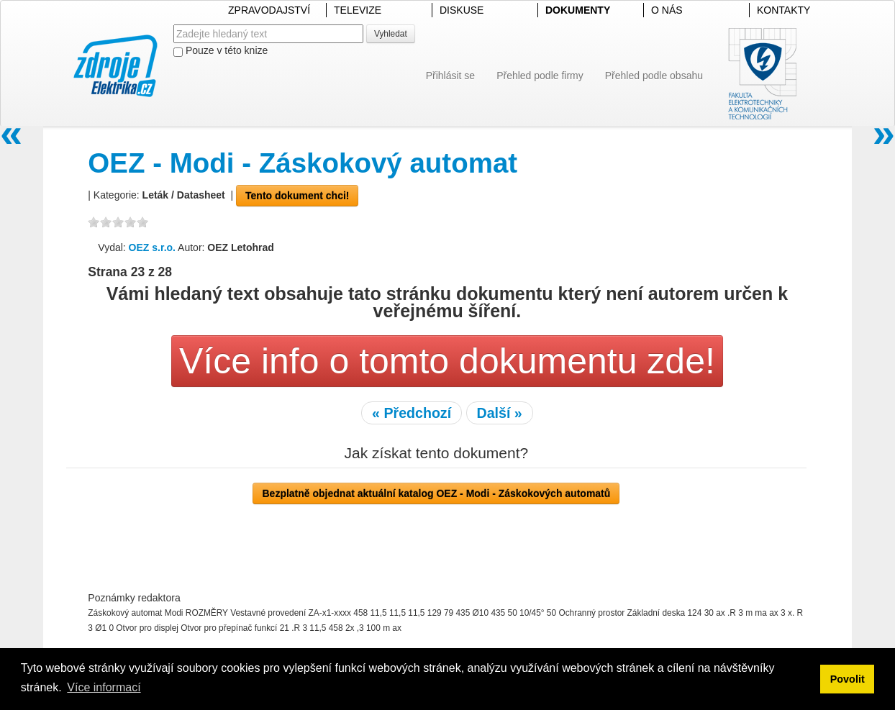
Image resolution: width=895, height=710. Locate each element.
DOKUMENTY (577, 10)
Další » (499, 413)
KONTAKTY (783, 10)
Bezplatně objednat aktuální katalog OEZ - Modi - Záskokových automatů (436, 493)
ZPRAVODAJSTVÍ (269, 10)
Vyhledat (390, 34)
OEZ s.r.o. (152, 247)
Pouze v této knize (220, 51)
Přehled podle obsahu (654, 75)
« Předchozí (411, 413)
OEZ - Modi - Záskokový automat (302, 162)
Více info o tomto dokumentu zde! (447, 361)
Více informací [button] (103, 687)
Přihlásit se (450, 75)
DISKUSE (461, 10)
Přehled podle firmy (539, 75)
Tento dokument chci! (297, 195)
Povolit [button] (847, 679)
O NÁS (667, 10)
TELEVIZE (357, 10)
